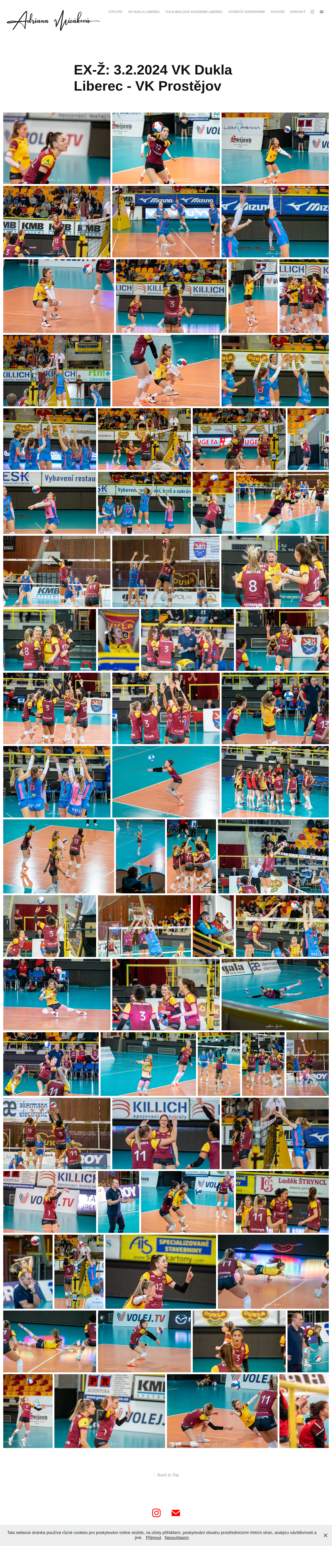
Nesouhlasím (177, 1537)
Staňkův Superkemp (246, 12)
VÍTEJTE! (115, 12)
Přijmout (153, 1537)
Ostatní (277, 12)
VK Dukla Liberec (144, 12)
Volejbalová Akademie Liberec (194, 12)
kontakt (297, 12)
